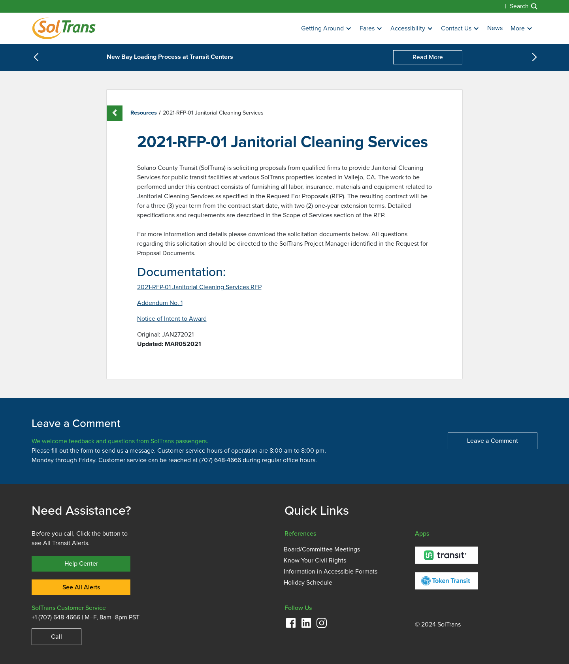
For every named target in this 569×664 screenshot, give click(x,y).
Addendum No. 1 (160, 303)
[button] (326, 28)
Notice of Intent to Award (172, 319)
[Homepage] (64, 28)
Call (56, 636)
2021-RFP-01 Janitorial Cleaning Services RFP (199, 287)
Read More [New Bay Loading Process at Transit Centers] (428, 57)
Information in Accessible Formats (330, 572)
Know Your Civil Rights (315, 560)
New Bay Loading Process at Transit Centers (170, 57)
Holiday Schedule (308, 583)
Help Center (81, 563)
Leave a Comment (492, 440)
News (495, 28)
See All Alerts (81, 587)
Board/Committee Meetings (322, 549)
